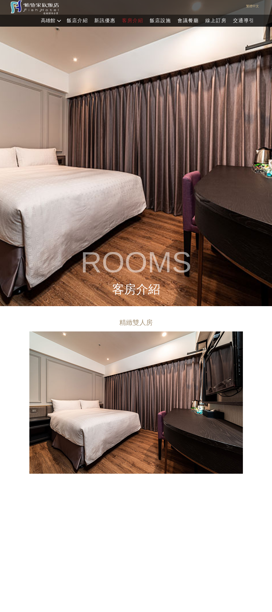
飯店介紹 (77, 20)
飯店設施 (160, 20)
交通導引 (243, 20)
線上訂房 (216, 20)
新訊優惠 (105, 20)
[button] (236, 515)
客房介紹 (132, 20)
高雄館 (48, 20)
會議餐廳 (188, 20)
